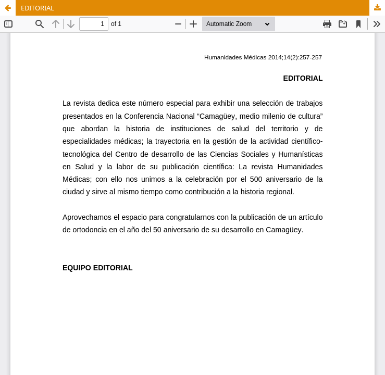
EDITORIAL (37, 7)
